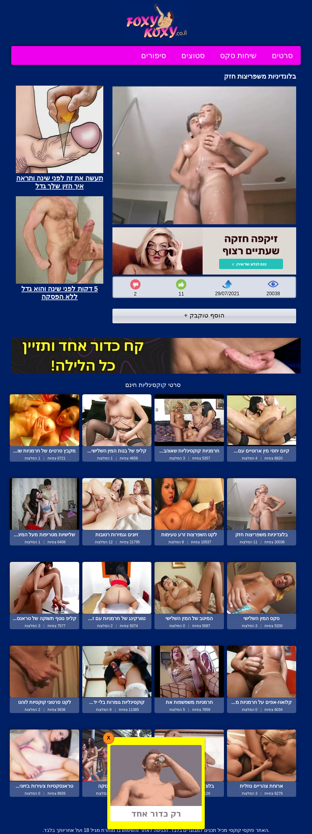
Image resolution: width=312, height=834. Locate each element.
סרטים (282, 55)
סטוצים (193, 55)
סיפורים (153, 55)
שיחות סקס (238, 55)
